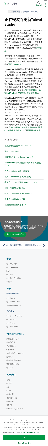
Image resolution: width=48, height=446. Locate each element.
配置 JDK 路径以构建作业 (14, 187)
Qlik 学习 (9, 274)
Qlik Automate (12, 326)
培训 (8, 270)
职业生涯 (10, 401)
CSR (7, 386)
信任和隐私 (10, 345)
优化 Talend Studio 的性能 (14, 198)
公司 (8, 379)
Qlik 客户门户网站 (13, 277)
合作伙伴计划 (11, 397)
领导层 (9, 383)
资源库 (9, 281)
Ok (24, 437)
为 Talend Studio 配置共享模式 (16, 170)
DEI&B (8, 390)
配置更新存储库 (30, 90)
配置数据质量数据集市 (13, 204)
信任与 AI (10, 349)
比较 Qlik (9, 356)
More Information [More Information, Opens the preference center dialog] (24, 443)
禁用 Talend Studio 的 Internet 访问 (18, 193)
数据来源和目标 (12, 363)
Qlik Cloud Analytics (14, 315)
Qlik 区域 (9, 367)
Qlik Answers (11, 319)
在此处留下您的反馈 (15, 234)
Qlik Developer (12, 267)
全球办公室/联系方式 (14, 408)
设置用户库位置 (33, 130)
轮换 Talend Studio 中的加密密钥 (17, 176)
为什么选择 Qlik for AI (15, 352)
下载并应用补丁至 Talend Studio (17, 156)
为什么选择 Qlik (12, 338)
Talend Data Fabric (13, 305)
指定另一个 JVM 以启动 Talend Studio (19, 182)
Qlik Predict (10, 322)
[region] (24, 431)
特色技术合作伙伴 (13, 360)
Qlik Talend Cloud (13, 301)
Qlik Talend (10, 297)
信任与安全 (10, 342)
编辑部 (9, 404)
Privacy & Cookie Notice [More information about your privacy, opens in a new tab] (30, 432)
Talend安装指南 (14, 12)
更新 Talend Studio (15, 64)
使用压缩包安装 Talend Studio (16, 145)
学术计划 (10, 394)
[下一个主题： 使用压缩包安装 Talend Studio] (35, 245)
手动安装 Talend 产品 (30, 12)
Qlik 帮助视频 (11, 263)
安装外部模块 (14, 127)
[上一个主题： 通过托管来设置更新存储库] (13, 245)
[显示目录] (5, 11)
